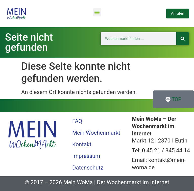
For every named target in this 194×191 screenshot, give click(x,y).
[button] (97, 12)
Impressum (86, 156)
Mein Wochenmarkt (96, 133)
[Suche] (182, 38)
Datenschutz (87, 167)
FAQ (77, 121)
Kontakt (81, 144)
